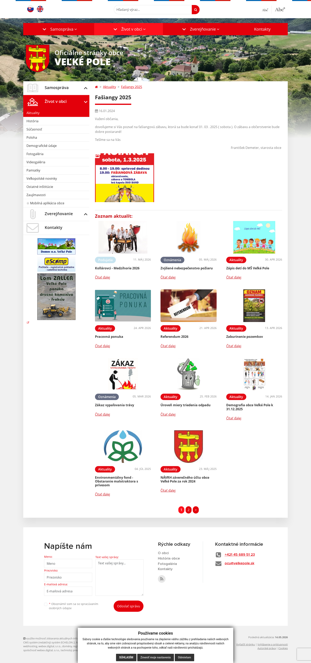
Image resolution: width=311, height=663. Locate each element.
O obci (163, 553)
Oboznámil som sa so (73, 606)
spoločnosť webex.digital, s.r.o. (41, 650)
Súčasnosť (34, 129)
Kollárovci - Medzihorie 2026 (117, 268)
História (32, 121)
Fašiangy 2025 (131, 87)
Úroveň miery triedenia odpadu (186, 405)
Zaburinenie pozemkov (244, 336)
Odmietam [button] (184, 657)
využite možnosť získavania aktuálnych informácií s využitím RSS (63, 638)
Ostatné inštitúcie (39, 187)
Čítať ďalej (102, 277)
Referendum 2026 (174, 336)
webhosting (30, 646)
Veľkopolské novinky (41, 178)
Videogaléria (35, 162)
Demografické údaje (41, 145)
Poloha (31, 137)
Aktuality (32, 113)
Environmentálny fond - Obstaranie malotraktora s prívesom (116, 481)
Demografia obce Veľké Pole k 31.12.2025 (249, 407)
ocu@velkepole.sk (239, 563)
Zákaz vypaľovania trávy (114, 405)
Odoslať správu (128, 606)
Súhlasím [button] (126, 657)
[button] (58, 29)
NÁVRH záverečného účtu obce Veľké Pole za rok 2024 (185, 479)
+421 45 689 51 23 (240, 555)
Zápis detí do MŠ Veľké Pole (247, 268)
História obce (169, 558)
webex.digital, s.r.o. (49, 646)
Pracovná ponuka (109, 336)
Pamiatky (33, 170)
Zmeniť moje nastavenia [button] (155, 657)
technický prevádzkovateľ (76, 650)
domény (67, 646)
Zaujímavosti (36, 195)
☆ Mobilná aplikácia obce (45, 203)
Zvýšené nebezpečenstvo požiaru (187, 268)
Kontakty (262, 29)
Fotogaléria (34, 154)
